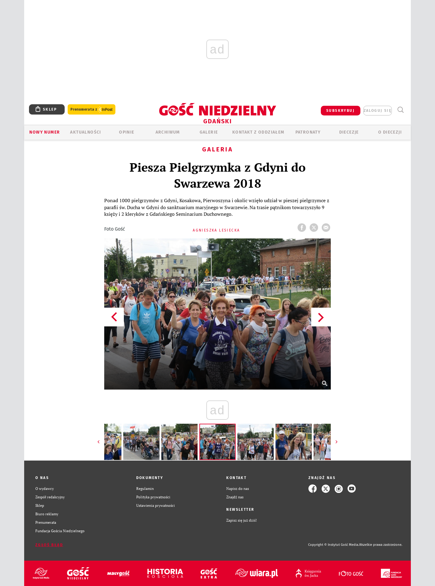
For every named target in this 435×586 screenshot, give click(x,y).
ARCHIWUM (168, 132)
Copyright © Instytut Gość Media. (333, 545)
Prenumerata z (91, 109)
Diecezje (349, 132)
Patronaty (308, 132)
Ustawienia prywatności (155, 505)
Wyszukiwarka (400, 109)
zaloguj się (378, 110)
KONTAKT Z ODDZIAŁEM (258, 132)
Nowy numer (44, 132)
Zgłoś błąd (49, 545)
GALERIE (209, 132)
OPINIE (126, 132)
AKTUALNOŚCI (85, 132)
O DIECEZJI (390, 132)
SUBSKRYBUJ (340, 110)
